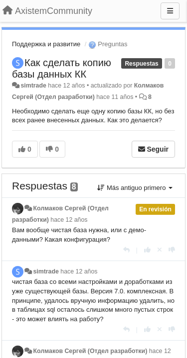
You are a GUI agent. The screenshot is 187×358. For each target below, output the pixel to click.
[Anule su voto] (159, 250)
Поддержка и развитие (46, 44)
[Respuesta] (126, 250)
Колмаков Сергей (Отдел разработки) (90, 351)
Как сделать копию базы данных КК (61, 68)
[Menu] (170, 10)
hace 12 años (68, 219)
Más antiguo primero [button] (135, 187)
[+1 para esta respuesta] (147, 250)
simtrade (33, 85)
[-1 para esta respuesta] (172, 250)
